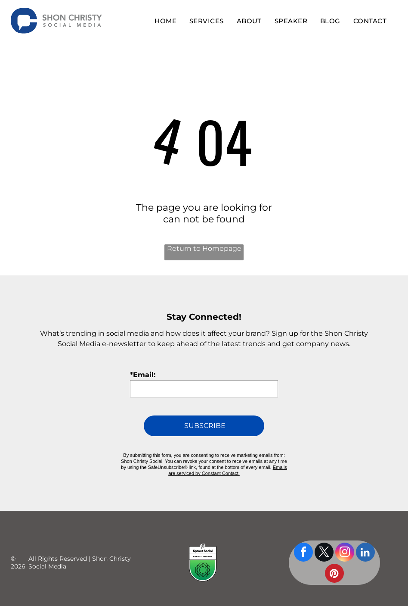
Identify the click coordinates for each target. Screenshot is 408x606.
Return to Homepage (204, 248)
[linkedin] (365, 545)
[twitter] (324, 545)
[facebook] (303, 545)
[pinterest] (334, 566)
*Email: (142, 375)
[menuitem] (165, 21)
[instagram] (344, 545)
